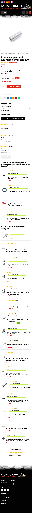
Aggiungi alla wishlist (6, 94)
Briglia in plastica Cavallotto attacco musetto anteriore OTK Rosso (17, 204)
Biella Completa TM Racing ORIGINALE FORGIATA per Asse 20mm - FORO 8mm (16, 427)
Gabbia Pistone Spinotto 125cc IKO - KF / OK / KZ (18, 264)
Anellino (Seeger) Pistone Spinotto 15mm (19, 307)
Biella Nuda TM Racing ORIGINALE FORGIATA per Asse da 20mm (18, 345)
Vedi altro (28, 462)
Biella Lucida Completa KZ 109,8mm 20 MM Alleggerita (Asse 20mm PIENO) (17, 400)
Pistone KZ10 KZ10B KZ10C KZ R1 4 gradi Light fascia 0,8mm (18, 320)
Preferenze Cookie (19, 510)
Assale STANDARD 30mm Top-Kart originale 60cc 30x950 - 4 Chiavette (18, 218)
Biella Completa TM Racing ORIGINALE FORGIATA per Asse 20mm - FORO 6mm (16, 250)
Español (9, 2)
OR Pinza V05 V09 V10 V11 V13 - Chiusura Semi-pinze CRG (18, 177)
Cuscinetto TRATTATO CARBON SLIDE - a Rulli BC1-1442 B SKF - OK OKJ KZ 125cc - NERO (17, 440)
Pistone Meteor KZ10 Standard (17, 237)
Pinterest (16, 98)
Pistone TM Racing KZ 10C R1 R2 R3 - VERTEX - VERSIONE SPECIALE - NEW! (18, 293)
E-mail (13, 98)
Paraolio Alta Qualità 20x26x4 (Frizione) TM (19, 192)
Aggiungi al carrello (14, 86)
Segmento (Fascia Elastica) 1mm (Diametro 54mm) (16, 415)
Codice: (2, 71)
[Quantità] (3, 86)
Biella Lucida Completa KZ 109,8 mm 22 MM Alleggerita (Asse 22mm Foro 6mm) (17, 359)
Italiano (12, 2)
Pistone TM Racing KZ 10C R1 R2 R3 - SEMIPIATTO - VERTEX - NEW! (16, 279)
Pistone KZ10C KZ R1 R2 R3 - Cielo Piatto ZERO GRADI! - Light (19, 332)
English (2, 2)
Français (4, 2)
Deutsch (7, 2)
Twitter (10, 98)
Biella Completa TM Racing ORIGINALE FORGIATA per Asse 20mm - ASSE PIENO (16, 373)
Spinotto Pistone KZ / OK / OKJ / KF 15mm (19, 387)
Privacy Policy (11, 510)
